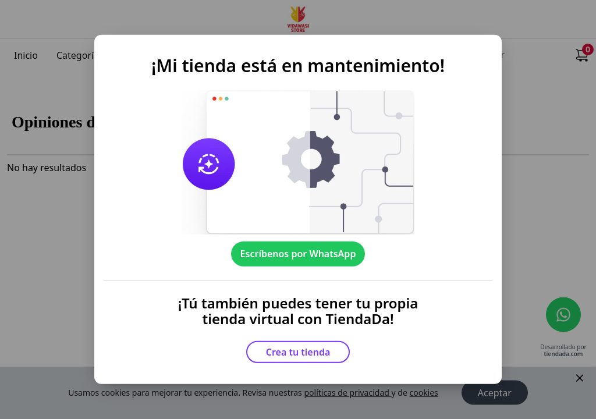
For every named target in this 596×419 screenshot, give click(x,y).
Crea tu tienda (298, 352)
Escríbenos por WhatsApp (298, 253)
